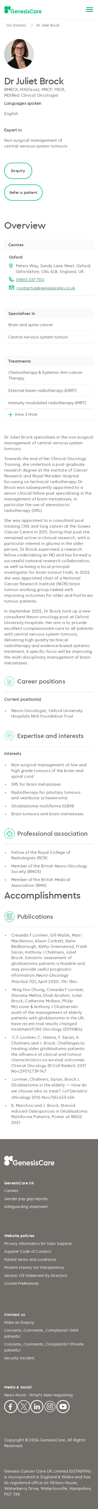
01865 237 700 (30, 279)
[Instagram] (49, 1406)
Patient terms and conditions (30, 1259)
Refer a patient (23, 192)
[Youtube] (63, 1406)
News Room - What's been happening (38, 1394)
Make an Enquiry (19, 1322)
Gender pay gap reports (26, 1198)
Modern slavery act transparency (34, 1267)
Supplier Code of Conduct (27, 1251)
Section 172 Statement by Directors (35, 1275)
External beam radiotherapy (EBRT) (42, 390)
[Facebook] (10, 1406)
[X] (23, 1406)
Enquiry (18, 170)
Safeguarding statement (26, 1206)
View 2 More (26, 414)
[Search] (77, 10)
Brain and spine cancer (30, 324)
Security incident (19, 1357)
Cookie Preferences (21, 1283)
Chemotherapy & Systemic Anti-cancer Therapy (45, 375)
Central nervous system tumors (38, 337)
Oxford (15, 257)
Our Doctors (16, 25)
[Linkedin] (36, 1406)
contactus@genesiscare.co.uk (46, 288)
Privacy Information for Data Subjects (38, 1243)
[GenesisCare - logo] (23, 10)
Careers (11, 1190)
